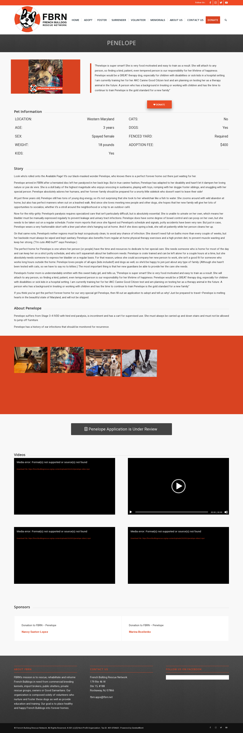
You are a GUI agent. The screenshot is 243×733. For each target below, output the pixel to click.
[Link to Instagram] (215, 2)
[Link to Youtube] (226, 2)
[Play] (131, 512)
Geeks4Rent (137, 728)
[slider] (171, 512)
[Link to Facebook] (210, 2)
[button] (178, 486)
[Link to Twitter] (220, 2)
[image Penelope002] (32, 361)
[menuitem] (75, 20)
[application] (64, 486)
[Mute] (226, 512)
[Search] (225, 20)
